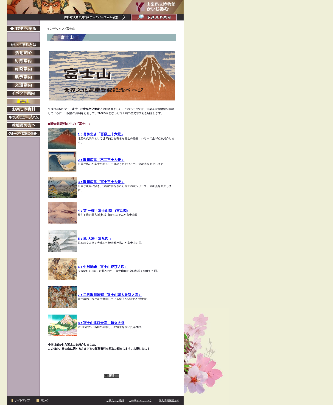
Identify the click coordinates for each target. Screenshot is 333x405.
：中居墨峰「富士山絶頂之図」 (104, 267)
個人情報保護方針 (169, 400)
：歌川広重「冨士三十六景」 (102, 182)
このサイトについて (140, 400)
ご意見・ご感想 (115, 400)
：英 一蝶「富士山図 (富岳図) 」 (106, 211)
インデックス (56, 28)
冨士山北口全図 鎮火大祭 (103, 323)
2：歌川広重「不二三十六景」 (101, 160)
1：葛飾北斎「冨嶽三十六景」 (101, 134)
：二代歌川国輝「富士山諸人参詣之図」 (111, 295)
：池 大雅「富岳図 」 (96, 239)
